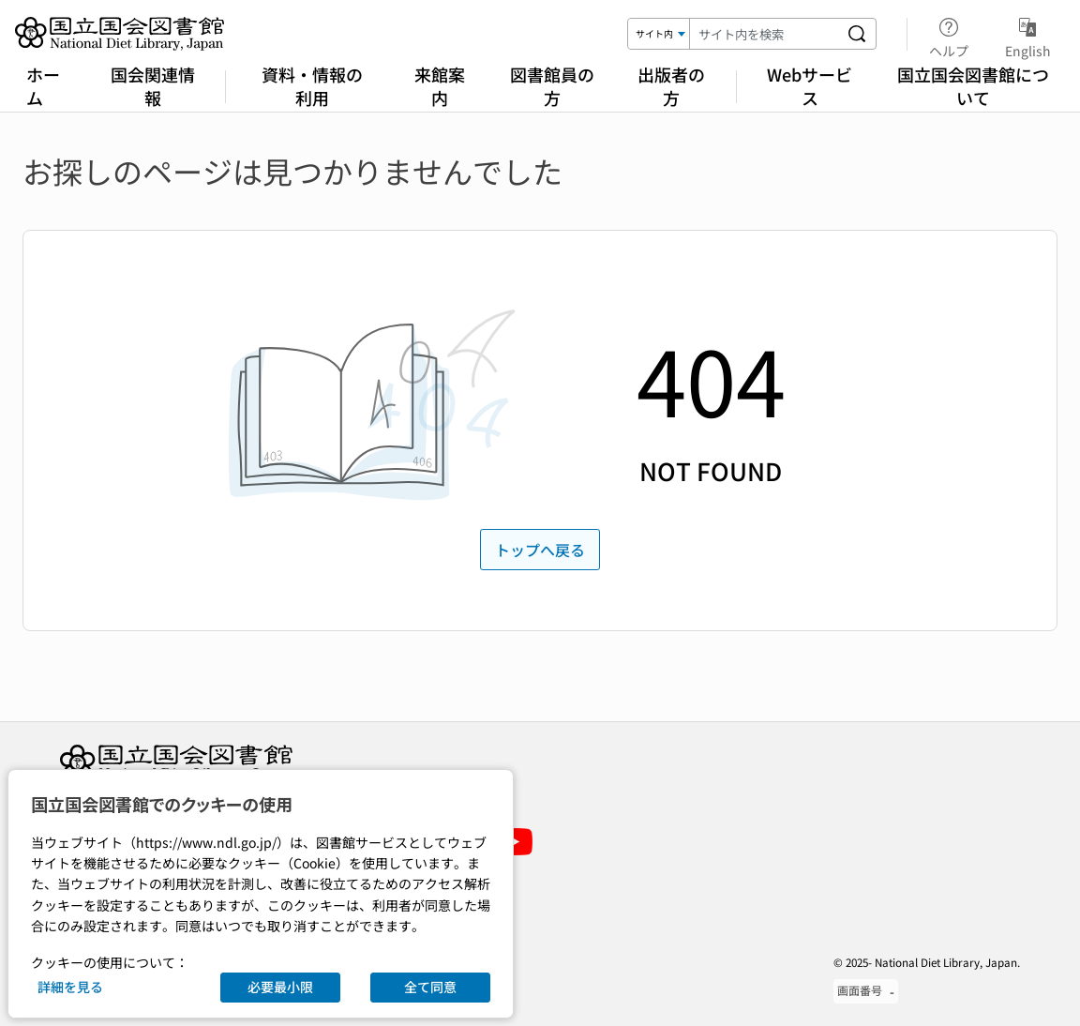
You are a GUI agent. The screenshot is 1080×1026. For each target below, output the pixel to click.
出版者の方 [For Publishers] (671, 86)
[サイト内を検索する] (857, 34)
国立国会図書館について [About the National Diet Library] (973, 86)
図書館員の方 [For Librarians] (552, 86)
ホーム (43, 86)
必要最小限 (280, 986)
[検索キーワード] (764, 34)
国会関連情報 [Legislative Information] (153, 86)
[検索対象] (659, 34)
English (1028, 34)
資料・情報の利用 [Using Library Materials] (312, 86)
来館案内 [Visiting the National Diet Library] (439, 86)
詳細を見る (70, 986)
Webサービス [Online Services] (809, 86)
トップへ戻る (540, 549)
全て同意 (430, 986)
